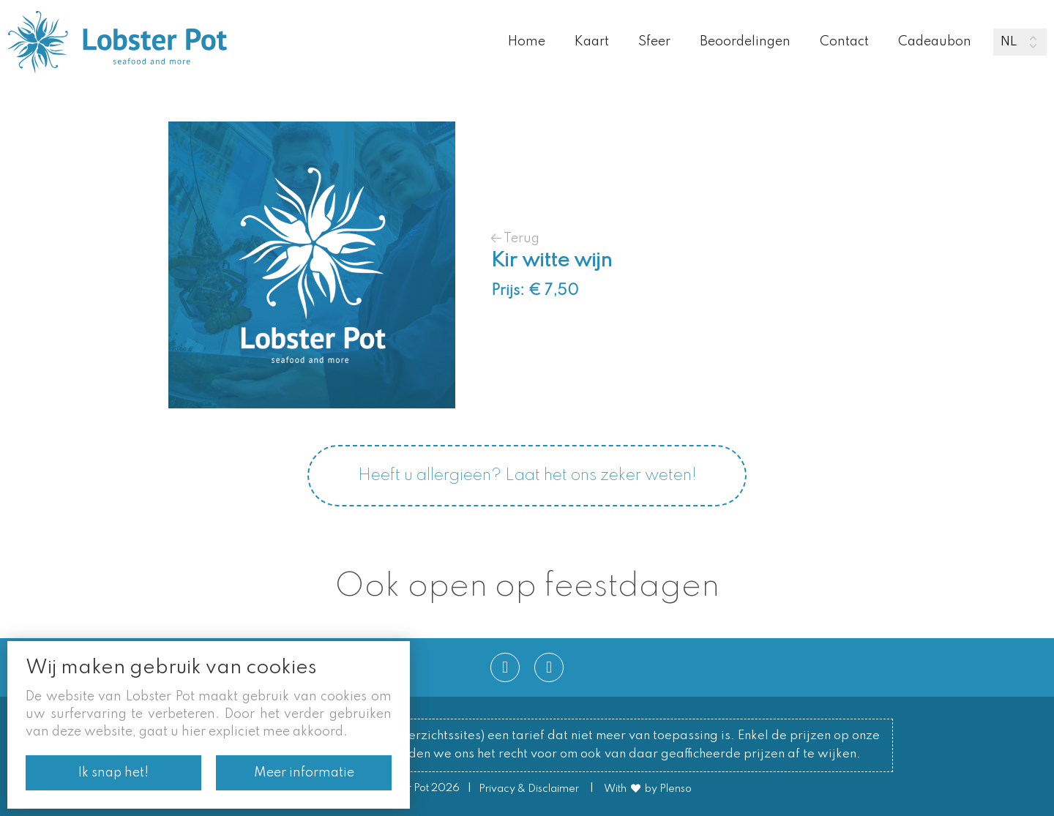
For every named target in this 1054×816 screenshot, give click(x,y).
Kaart (592, 41)
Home (526, 41)
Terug (515, 238)
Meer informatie (304, 772)
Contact (844, 41)
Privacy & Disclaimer (529, 789)
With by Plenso (648, 789)
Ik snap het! (113, 772)
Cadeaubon (934, 41)
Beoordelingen (745, 41)
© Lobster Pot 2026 (411, 788)
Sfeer (654, 41)
